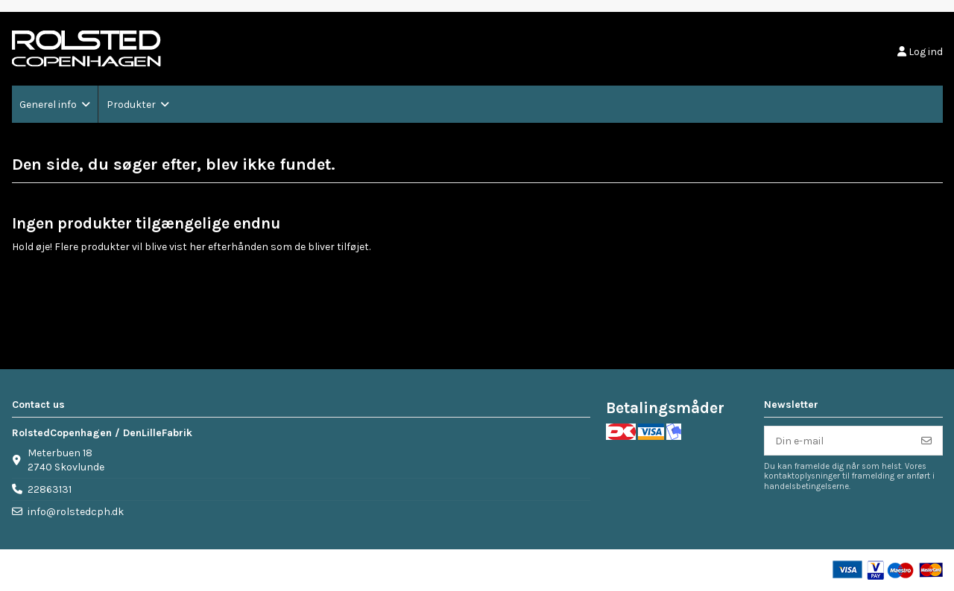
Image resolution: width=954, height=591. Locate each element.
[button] (55, 104)
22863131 (50, 489)
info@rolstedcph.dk (76, 511)
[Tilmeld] (926, 441)
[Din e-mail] (838, 441)
